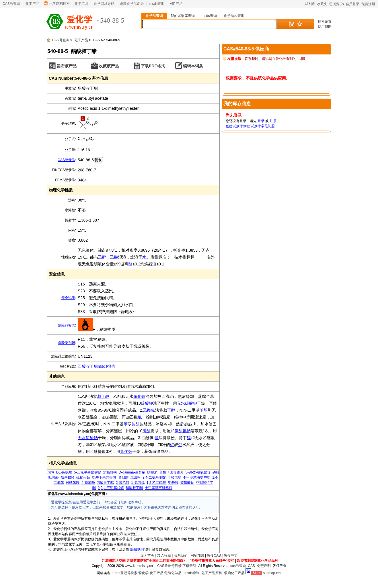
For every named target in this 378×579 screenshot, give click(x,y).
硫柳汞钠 (83, 478)
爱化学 (143, 573)
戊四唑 (135, 478)
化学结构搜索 (59, 3)
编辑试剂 (137, 549)
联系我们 (181, 555)
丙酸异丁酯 (105, 483)
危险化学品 (173, 573)
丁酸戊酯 (174, 478)
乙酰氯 (149, 410)
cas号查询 (238, 566)
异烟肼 (123, 478)
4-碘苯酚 (88, 483)
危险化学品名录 (132, 4)
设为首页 (147, 555)
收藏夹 (322, 4)
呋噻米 (152, 472)
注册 (273, 121)
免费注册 (368, 4)
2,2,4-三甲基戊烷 (111, 488)
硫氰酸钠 (187, 483)
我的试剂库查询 (183, 16)
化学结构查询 (234, 16)
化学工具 (81, 4)
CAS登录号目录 (169, 566)
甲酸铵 (173, 483)
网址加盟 (197, 555)
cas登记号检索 (126, 573)
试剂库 (310, 4)
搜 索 (295, 24)
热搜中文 (230, 555)
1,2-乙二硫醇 (156, 483)
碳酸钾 (147, 403)
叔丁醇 (103, 396)
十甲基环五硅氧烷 (158, 488)
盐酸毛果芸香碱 (104, 478)
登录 (261, 121)
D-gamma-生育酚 (132, 472)
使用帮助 (325, 27)
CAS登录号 (66, 160)
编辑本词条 (193, 66)
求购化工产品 (234, 573)
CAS (251, 566)
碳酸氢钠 (183, 431)
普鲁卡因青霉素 (171, 472)
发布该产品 (66, 66)
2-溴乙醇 (122, 483)
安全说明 (68, 298)
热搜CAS (214, 555)
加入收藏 (164, 555)
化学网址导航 (104, 4)
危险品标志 (66, 325)
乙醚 (114, 257)
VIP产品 (176, 4)
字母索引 (189, 566)
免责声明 (264, 566)
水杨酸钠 (110, 472)
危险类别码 (66, 343)
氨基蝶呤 (68, 478)
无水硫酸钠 (88, 437)
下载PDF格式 (153, 66)
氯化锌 (139, 396)
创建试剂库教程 (238, 126)
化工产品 (32, 4)
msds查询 (157, 4)
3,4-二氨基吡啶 (154, 478)
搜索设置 (325, 21)
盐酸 (136, 424)
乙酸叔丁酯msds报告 (96, 366)
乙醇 (102, 257)
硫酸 (147, 431)
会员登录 (352, 4)
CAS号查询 (11, 4)
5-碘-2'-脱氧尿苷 (198, 472)
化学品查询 (154, 16)
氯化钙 (126, 451)
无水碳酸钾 (187, 403)
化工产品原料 (211, 573)
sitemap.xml (272, 573)
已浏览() (336, 4)
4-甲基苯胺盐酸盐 (197, 478)
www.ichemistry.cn (139, 566)
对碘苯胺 (72, 483)
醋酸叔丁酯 (134, 488)
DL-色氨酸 (64, 472)
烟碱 (50, 472)
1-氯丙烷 (138, 483)
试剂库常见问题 (263, 126)
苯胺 (204, 410)
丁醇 (171, 410)
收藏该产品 (109, 66)
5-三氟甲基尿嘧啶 (87, 472)
